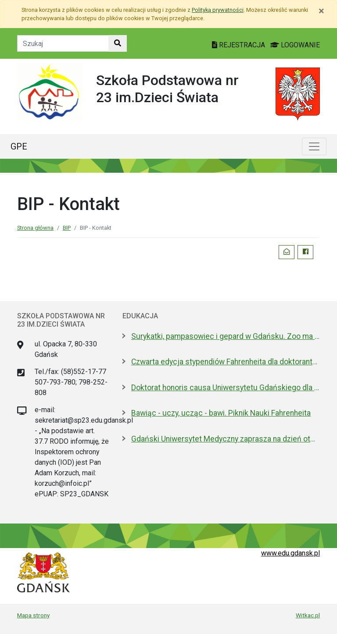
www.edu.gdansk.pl (290, 553)
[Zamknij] (321, 11)
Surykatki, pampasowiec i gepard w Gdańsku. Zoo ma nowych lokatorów (225, 336)
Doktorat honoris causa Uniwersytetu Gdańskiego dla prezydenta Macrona (225, 387)
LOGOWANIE (295, 45)
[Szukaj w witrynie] (117, 43)
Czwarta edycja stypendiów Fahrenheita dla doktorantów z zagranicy (225, 361)
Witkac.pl (308, 615)
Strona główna (35, 227)
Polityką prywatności (218, 10)
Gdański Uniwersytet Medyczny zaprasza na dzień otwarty (225, 439)
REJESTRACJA (239, 45)
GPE (19, 146)
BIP (67, 227)
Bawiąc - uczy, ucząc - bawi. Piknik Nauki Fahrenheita (221, 413)
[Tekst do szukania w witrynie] (63, 43)
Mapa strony (33, 615)
